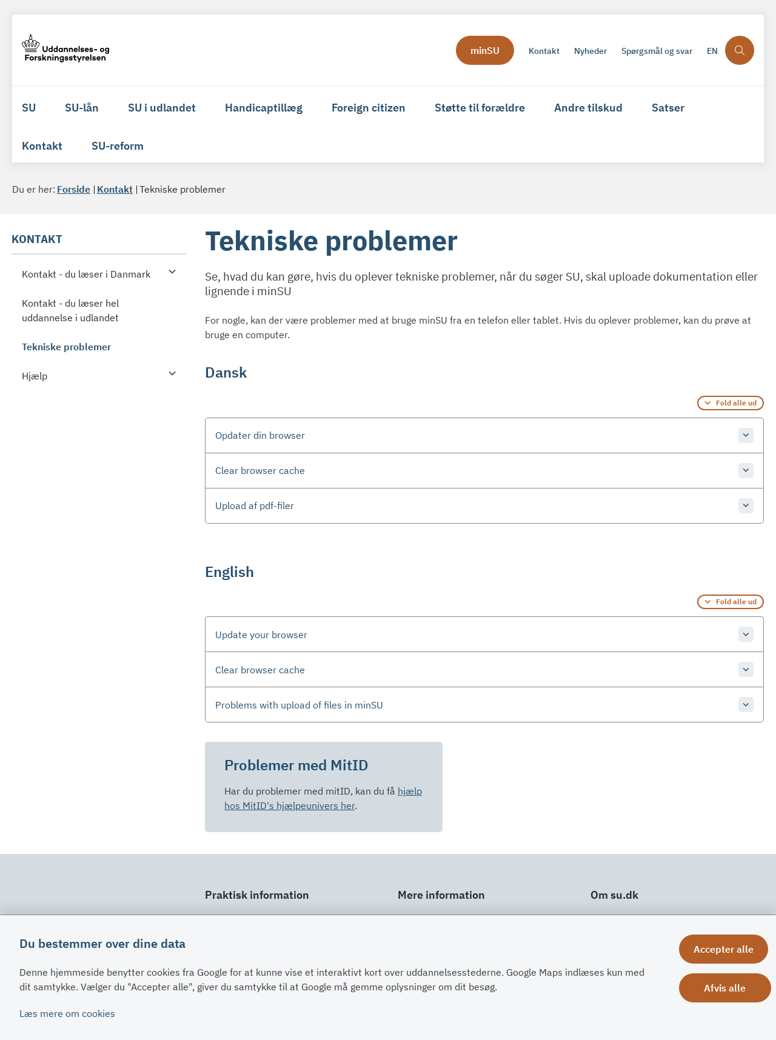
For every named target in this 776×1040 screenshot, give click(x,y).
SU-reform (118, 146)
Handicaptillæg (264, 108)
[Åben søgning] (739, 50)
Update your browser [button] (261, 634)
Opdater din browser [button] (260, 435)
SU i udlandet (162, 108)
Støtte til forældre (480, 108)
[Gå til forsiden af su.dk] (65, 50)
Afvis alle (727, 988)
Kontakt (42, 146)
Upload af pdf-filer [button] (254, 505)
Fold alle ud (736, 402)
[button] (169, 271)
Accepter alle (727, 949)
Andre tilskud (588, 108)
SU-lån (82, 108)
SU (29, 108)
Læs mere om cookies (67, 1013)
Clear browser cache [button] (260, 470)
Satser (668, 108)
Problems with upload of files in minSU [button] (299, 705)
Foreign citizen (369, 108)
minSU (485, 50)
